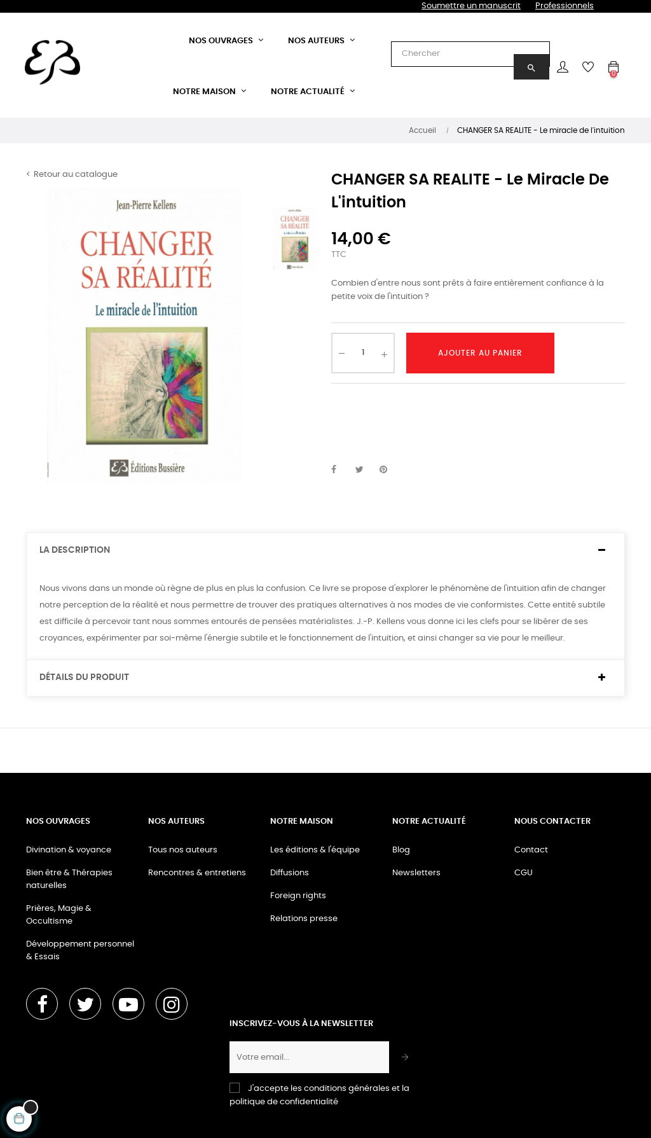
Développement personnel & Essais (80, 950)
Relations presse (304, 919)
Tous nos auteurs (182, 850)
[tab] (325, 550)
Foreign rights (298, 896)
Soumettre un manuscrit (471, 6)
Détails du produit (84, 677)
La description (74, 550)
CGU (523, 873)
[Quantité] (363, 353)
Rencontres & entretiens (197, 873)
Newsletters (416, 873)
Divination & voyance (68, 850)
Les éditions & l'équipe (315, 850)
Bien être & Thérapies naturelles (69, 879)
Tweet (364, 470)
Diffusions (289, 873)
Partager (340, 470)
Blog (401, 850)
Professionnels (564, 6)
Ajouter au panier (480, 353)
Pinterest (389, 470)
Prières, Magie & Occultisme (59, 915)
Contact (531, 850)
